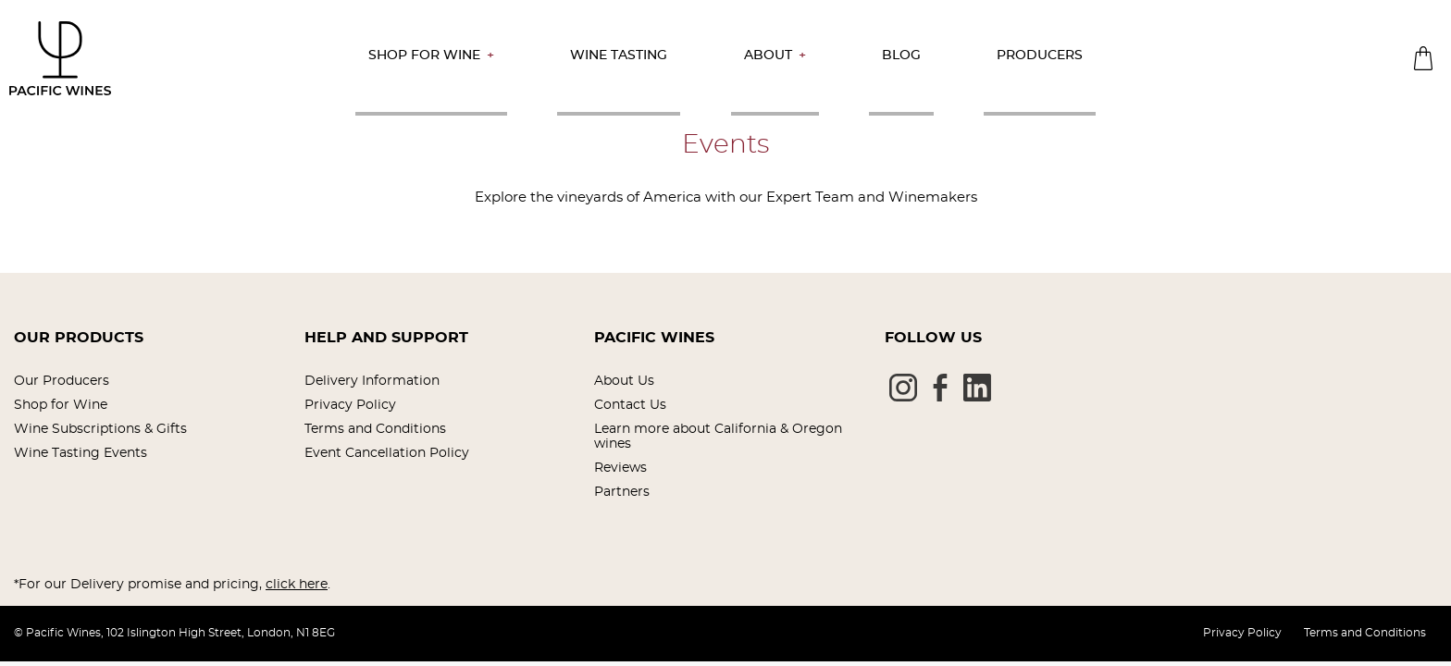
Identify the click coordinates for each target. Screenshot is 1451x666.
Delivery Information (372, 381)
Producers (1040, 55)
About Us (624, 381)
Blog (901, 55)
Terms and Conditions (375, 429)
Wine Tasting (618, 55)
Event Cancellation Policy (386, 453)
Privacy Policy (350, 405)
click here (297, 584)
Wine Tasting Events (80, 453)
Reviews (620, 468)
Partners (622, 492)
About (768, 55)
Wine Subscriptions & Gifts (100, 429)
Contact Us (630, 405)
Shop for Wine (424, 55)
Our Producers (61, 381)
